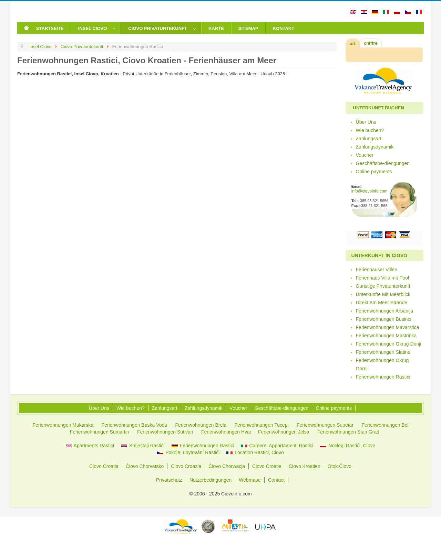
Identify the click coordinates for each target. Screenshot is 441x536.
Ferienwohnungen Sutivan (165, 432)
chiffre (371, 43)
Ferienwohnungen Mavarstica (387, 327)
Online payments (374, 171)
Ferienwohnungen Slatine (383, 352)
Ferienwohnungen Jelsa (283, 432)
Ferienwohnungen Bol (384, 425)
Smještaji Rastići (143, 445)
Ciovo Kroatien (304, 466)
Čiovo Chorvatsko (145, 466)
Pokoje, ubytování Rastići (188, 452)
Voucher (364, 155)
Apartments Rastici (90, 445)
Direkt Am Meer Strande (381, 302)
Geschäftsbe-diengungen (383, 163)
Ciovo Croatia (104, 466)
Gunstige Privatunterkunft (383, 286)
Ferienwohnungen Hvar (226, 432)
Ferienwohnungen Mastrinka (386, 335)
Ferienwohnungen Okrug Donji (388, 344)
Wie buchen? (370, 130)
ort (353, 43)
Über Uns (366, 122)
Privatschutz (169, 480)
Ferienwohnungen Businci (383, 319)
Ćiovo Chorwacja (226, 466)
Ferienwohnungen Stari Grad (348, 432)
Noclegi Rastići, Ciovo (347, 445)
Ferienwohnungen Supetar (325, 425)
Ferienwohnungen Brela (200, 425)
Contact (276, 480)
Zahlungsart (368, 138)
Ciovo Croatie (266, 466)
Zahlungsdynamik (375, 147)
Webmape (250, 480)
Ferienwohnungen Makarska (62, 425)
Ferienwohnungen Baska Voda (134, 425)
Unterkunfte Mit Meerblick (383, 294)
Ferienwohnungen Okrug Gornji (382, 364)
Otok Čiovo (339, 466)
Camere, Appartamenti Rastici (277, 445)
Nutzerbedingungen (210, 480)
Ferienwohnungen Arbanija (384, 311)
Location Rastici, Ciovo (255, 452)
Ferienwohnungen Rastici (383, 377)
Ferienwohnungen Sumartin (99, 432)
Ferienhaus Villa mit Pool (382, 278)
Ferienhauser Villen (376, 269)
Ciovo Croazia (186, 466)
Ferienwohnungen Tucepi (261, 425)
